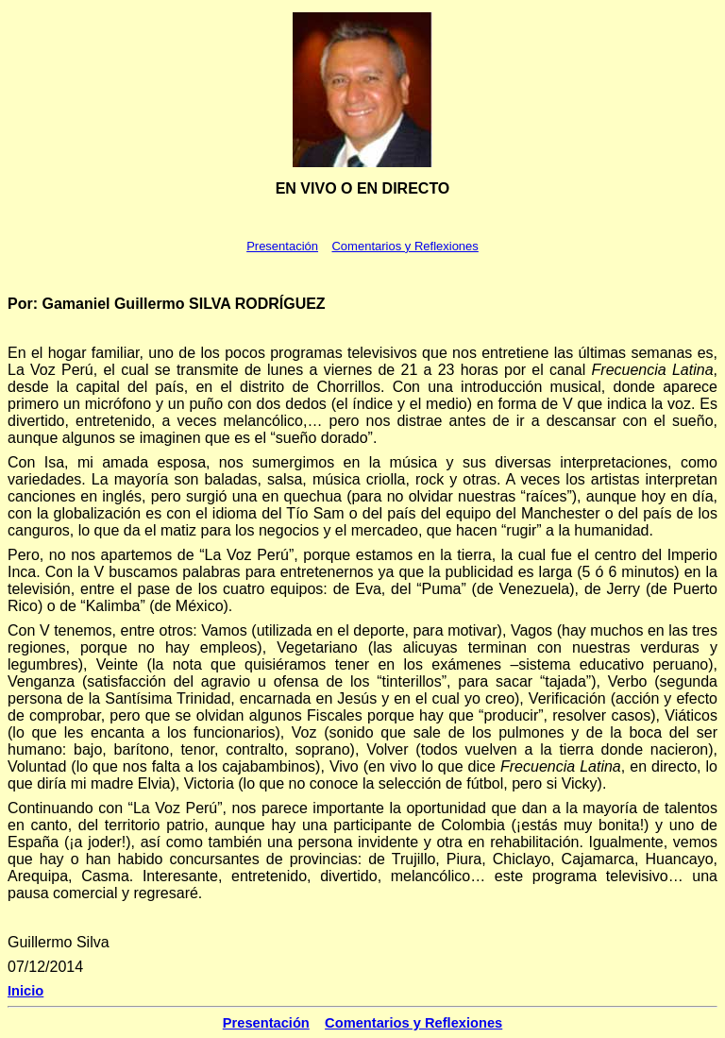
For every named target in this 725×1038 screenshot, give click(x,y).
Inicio (25, 990)
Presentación (282, 246)
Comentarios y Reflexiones (404, 246)
